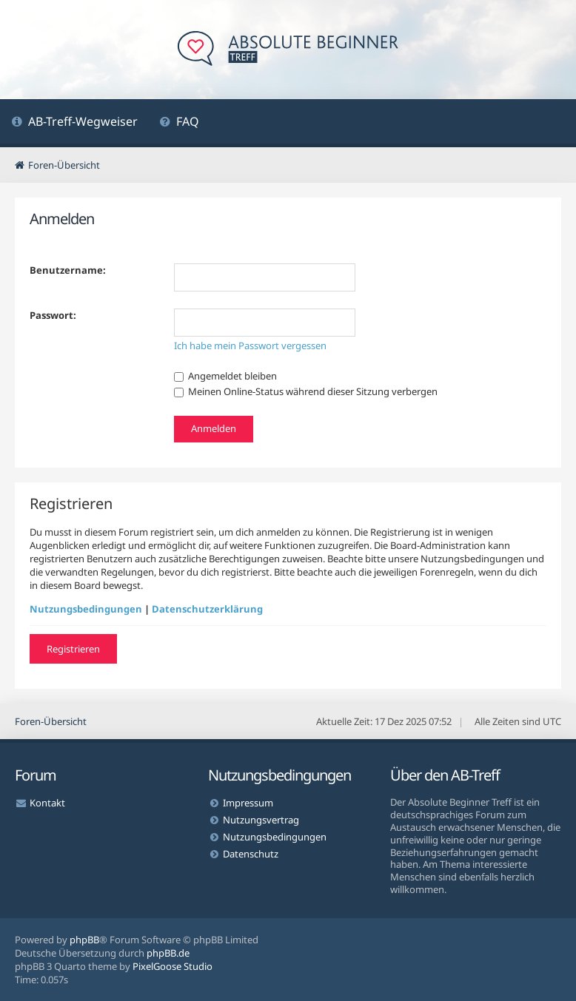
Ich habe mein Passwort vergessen (250, 345)
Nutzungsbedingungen (86, 609)
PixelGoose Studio (172, 966)
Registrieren (73, 648)
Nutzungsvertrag (261, 819)
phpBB (84, 939)
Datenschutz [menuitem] (250, 853)
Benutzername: (68, 270)
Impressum (248, 802)
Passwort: (53, 315)
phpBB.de (168, 953)
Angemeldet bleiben (225, 375)
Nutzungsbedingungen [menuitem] (274, 836)
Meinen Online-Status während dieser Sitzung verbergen (306, 391)
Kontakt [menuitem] (47, 802)
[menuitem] (74, 123)
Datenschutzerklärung (207, 609)
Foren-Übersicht (51, 721)
